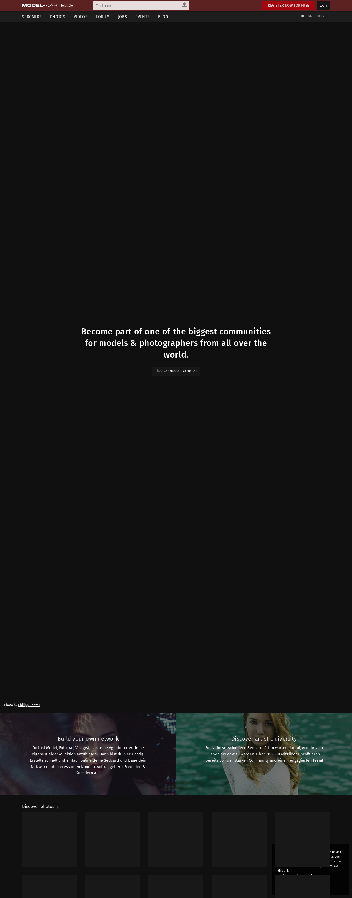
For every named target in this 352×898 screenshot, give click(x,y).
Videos (81, 16)
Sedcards (32, 16)
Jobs (122, 16)
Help (320, 16)
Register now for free (288, 5)
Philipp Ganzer (29, 796)
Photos (57, 16)
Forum (103, 16)
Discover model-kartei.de (175, 411)
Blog (163, 16)
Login (323, 5)
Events (143, 16)
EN (310, 16)
